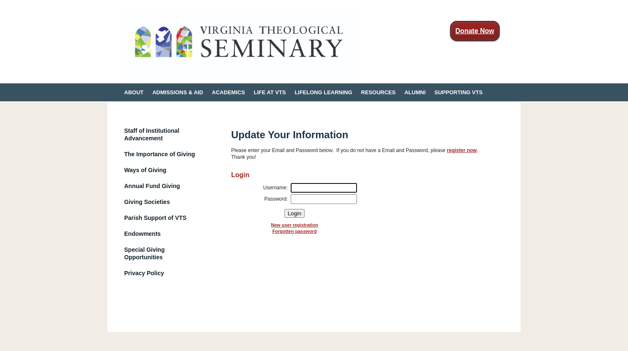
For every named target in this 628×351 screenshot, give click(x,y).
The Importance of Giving (159, 154)
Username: (275, 188)
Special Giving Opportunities (144, 253)
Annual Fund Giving (152, 186)
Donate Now (475, 30)
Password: (276, 199)
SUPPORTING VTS (459, 92)
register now (462, 150)
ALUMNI (415, 92)
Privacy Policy (144, 273)
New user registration (294, 224)
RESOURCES (378, 92)
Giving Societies (147, 202)
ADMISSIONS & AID (177, 92)
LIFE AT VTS (270, 92)
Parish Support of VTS (155, 217)
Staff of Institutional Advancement (151, 134)
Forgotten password (294, 231)
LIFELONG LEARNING (323, 92)
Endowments (142, 233)
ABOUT (133, 92)
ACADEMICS (228, 92)
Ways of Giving (145, 170)
